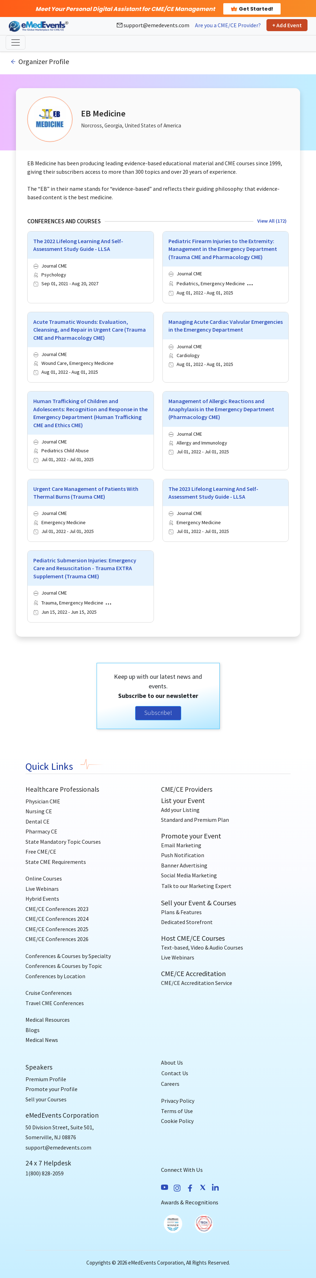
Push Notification (182, 855)
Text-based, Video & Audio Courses (202, 947)
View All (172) (272, 221)
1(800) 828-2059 (44, 1173)
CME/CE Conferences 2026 (56, 938)
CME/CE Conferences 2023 (56, 908)
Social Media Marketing (189, 875)
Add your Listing (180, 809)
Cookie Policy (177, 1120)
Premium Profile (45, 1079)
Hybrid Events (42, 898)
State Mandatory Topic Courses (63, 841)
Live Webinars (42, 888)
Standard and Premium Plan (195, 819)
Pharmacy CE (41, 831)
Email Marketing (181, 845)
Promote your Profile (51, 1089)
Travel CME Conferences (54, 1003)
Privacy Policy (177, 1100)
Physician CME (42, 801)
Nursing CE (38, 811)
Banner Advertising (184, 865)
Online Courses (43, 878)
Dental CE (37, 821)
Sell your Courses (46, 1099)
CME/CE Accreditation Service (196, 982)
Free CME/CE (40, 851)
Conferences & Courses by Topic (63, 965)
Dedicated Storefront (187, 921)
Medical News (41, 1039)
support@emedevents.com (153, 25)
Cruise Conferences (48, 992)
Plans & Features (181, 912)
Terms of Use (177, 1110)
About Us (172, 1062)
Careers (170, 1083)
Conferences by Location (55, 976)
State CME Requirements (55, 861)
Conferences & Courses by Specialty (68, 955)
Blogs (32, 1029)
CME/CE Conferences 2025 (56, 929)
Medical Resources (47, 1019)
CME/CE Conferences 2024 (56, 918)
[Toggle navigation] (15, 42)
